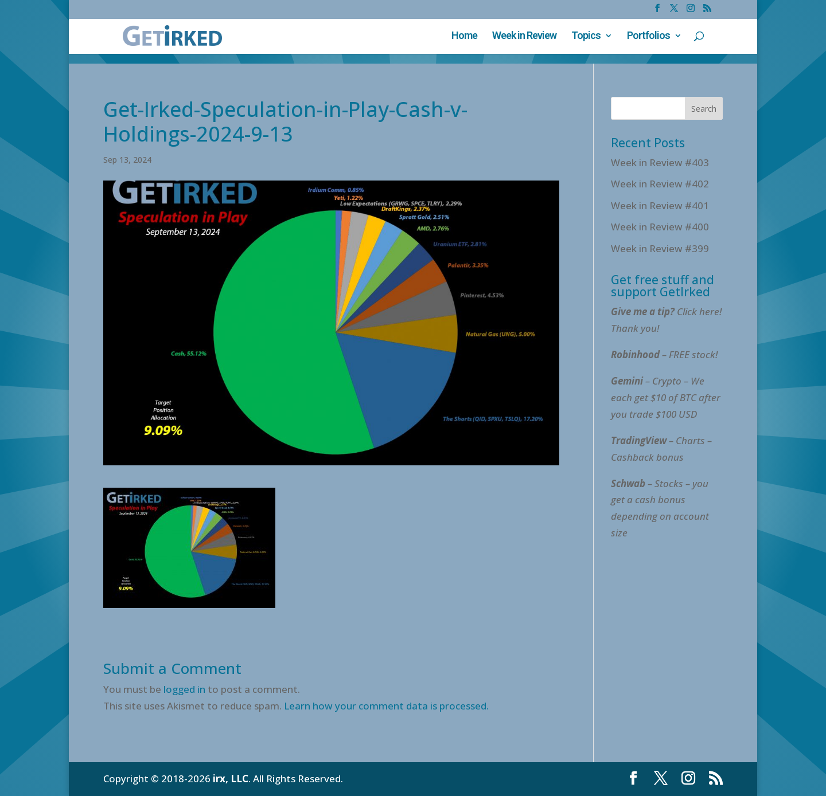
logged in (184, 689)
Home (464, 36)
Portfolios (648, 36)
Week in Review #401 (660, 205)
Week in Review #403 (660, 162)
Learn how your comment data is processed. (386, 705)
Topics (586, 36)
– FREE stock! (664, 354)
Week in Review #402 (660, 183)
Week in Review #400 (660, 226)
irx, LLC (230, 778)
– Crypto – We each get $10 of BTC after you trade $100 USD (665, 397)
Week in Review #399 (660, 248)
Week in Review (524, 36)
